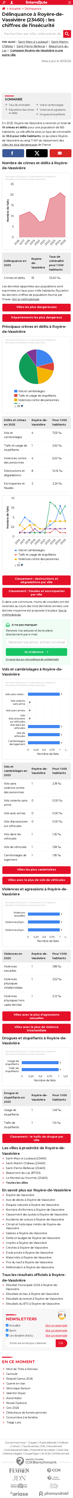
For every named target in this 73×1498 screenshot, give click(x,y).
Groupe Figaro (32, 1453)
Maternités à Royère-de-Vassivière (29, 1257)
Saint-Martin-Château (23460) (25, 1163)
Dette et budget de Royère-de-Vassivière (33, 1238)
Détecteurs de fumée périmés (26, 1412)
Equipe (33, 1442)
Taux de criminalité (19, 104)
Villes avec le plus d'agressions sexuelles (36, 1016)
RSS (43, 1446)
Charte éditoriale (48, 1442)
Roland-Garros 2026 (19, 1378)
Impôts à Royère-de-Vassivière (26, 1243)
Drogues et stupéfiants (52, 114)
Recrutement (54, 1446)
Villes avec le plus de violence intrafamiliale (36, 1028)
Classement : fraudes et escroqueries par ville (37, 592)
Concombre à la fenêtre (22, 1417)
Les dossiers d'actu (19, 1335)
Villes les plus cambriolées (36, 869)
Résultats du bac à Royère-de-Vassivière (32, 1294)
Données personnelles (16, 1450)
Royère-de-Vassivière (20, 1195)
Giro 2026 (12, 1408)
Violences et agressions (53, 109)
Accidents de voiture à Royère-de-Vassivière (35, 1219)
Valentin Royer (16, 1393)
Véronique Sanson (18, 1388)
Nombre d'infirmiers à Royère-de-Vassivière (35, 1209)
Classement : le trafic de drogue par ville (36, 1138)
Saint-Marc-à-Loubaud (33, 42)
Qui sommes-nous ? (16, 1442)
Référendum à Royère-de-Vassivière (30, 1267)
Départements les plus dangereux (36, 317)
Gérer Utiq (62, 1450)
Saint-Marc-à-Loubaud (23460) (26, 1158)
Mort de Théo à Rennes (22, 1369)
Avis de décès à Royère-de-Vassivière (30, 1200)
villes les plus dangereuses (19, 144)
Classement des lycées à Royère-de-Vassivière (37, 1214)
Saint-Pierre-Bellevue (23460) (25, 1168)
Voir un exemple (56, 1325)
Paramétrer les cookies (43, 1450)
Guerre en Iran (15, 1383)
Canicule (12, 1374)
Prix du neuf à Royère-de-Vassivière (29, 1262)
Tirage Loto (13, 1422)
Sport (11, 1330)
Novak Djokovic (16, 1403)
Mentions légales (13, 1453)
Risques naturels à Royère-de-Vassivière (32, 1205)
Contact (15, 1446)
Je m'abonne (34, 652)
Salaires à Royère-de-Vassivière (26, 1233)
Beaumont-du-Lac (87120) (23, 1173)
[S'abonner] (36, 1343)
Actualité (15, 8)
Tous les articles (30, 1446)
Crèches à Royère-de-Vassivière (27, 1247)
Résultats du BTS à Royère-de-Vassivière (33, 1303)
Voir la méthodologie (25, 299)
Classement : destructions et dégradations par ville (36, 580)
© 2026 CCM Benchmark (55, 1453)
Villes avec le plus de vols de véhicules (36, 880)
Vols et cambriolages (51, 104)
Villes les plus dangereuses (36, 307)
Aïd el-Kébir (14, 1398)
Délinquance (33, 8)
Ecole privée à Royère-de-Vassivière (29, 1252)
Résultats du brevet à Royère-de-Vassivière (34, 1298)
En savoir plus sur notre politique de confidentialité (32, 659)
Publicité (63, 1442)
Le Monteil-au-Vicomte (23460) (26, 1178)
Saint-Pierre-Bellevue (31, 46)
